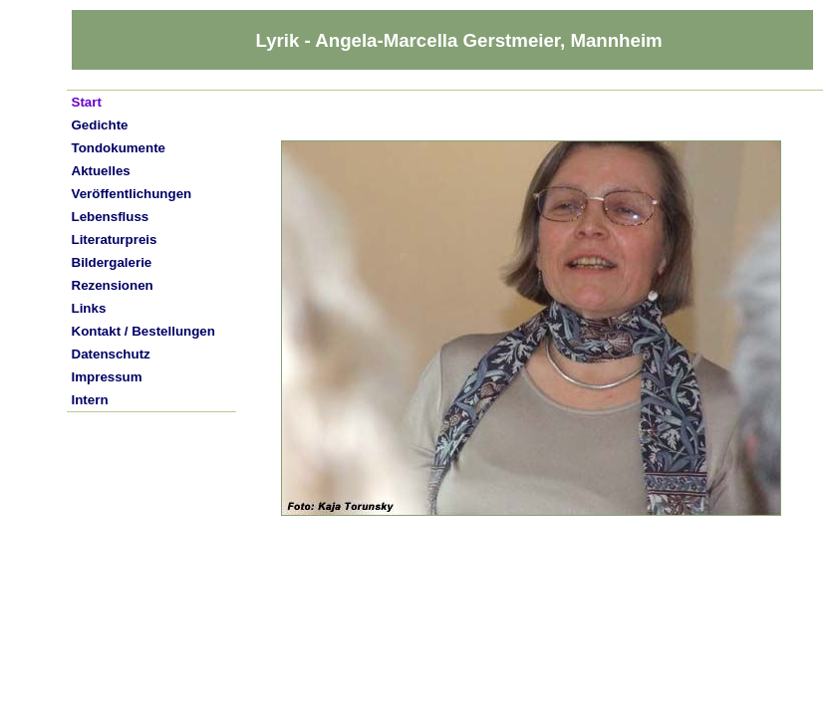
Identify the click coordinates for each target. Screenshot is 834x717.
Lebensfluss (110, 216)
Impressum (107, 376)
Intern (90, 399)
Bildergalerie (112, 262)
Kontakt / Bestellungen (143, 331)
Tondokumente (119, 147)
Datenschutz (111, 354)
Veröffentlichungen (132, 193)
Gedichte (100, 125)
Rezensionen (112, 285)
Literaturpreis (114, 239)
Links (89, 308)
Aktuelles (101, 170)
